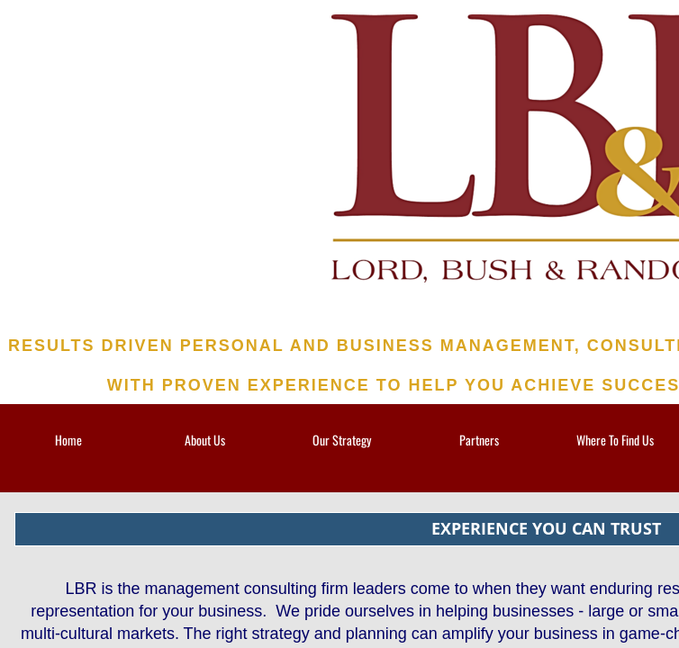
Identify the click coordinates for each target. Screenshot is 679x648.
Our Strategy (341, 439)
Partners (479, 439)
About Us (205, 439)
